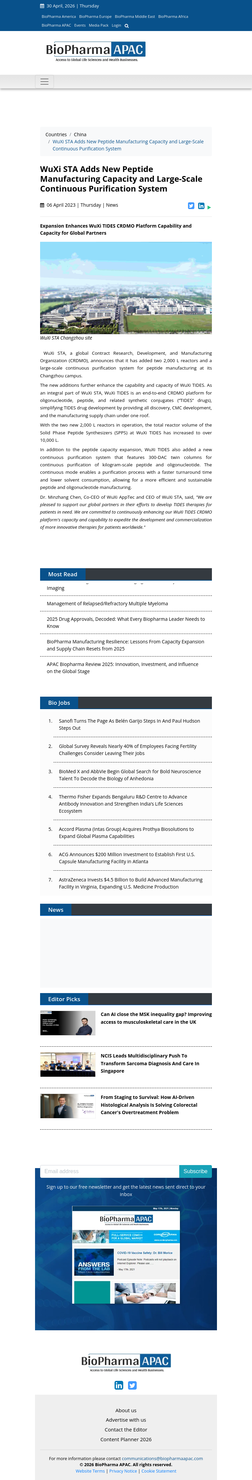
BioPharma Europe (95, 16)
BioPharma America (59, 16)
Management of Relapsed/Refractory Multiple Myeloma (107, 605)
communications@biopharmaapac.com (162, 1458)
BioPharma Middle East (135, 16)
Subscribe (196, 1171)
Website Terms (90, 1471)
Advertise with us (126, 1419)
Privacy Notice (123, 1471)
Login (116, 25)
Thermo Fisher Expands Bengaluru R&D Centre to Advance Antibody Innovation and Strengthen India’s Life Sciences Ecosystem (123, 803)
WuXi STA (54, 353)
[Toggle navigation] (44, 81)
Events (80, 25)
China (80, 134)
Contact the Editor (126, 1429)
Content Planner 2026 (126, 1439)
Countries (56, 134)
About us (126, 1410)
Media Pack (98, 25)
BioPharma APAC (56, 25)
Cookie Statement (158, 1471)
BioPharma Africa (173, 16)
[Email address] (110, 1171)
